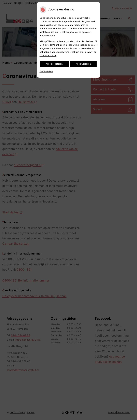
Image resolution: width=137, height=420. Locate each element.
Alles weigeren (83, 64)
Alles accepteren (54, 64)
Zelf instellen (46, 71)
